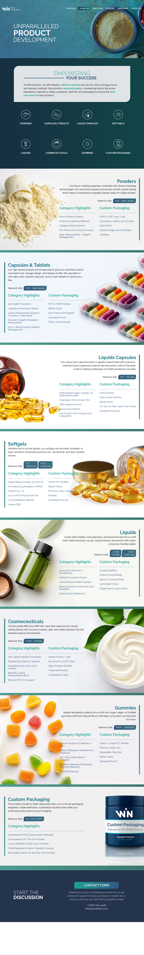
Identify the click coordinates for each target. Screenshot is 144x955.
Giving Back (123, 8)
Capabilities (84, 8)
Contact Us (136, 8)
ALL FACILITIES (34, 818)
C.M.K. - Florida (34, 641)
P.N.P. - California (125, 727)
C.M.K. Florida (115, 553)
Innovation (98, 8)
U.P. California (31, 465)
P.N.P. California (45, 465)
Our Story (71, 8)
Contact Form (96, 885)
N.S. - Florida (127, 377)
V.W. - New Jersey (124, 200)
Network (110, 8)
